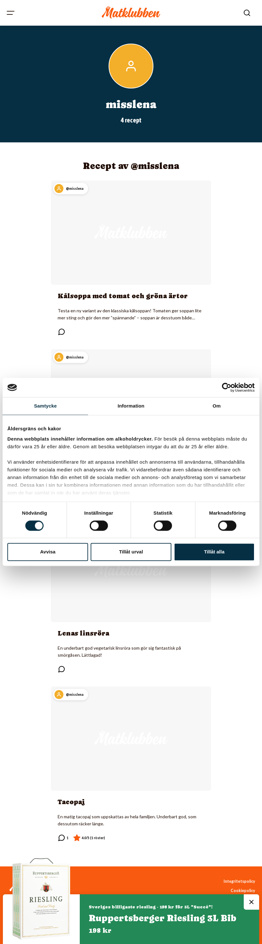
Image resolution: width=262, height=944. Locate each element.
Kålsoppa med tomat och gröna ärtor (123, 296)
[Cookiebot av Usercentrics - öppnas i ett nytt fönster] (227, 387)
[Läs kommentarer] (61, 332)
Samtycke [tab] (45, 406)
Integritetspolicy (239, 881)
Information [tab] (131, 406)
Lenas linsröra (83, 633)
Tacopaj (71, 802)
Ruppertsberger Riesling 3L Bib (162, 918)
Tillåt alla (214, 552)
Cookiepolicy (243, 890)
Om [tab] (217, 406)
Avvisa (47, 552)
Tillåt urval (131, 552)
